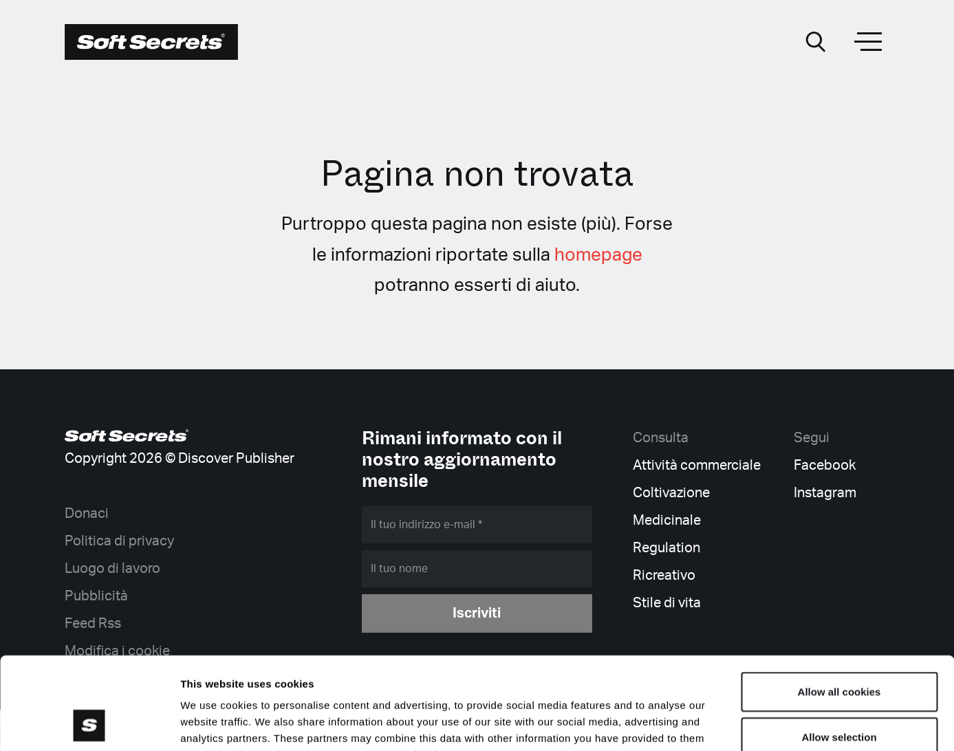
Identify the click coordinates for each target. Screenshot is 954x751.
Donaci (87, 514)
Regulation (666, 548)
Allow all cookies (839, 605)
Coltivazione (671, 493)
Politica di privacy (119, 541)
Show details (722, 724)
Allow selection (838, 650)
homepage (598, 255)
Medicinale (667, 520)
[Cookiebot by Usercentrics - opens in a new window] (89, 724)
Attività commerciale (697, 465)
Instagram (825, 493)
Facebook (825, 465)
